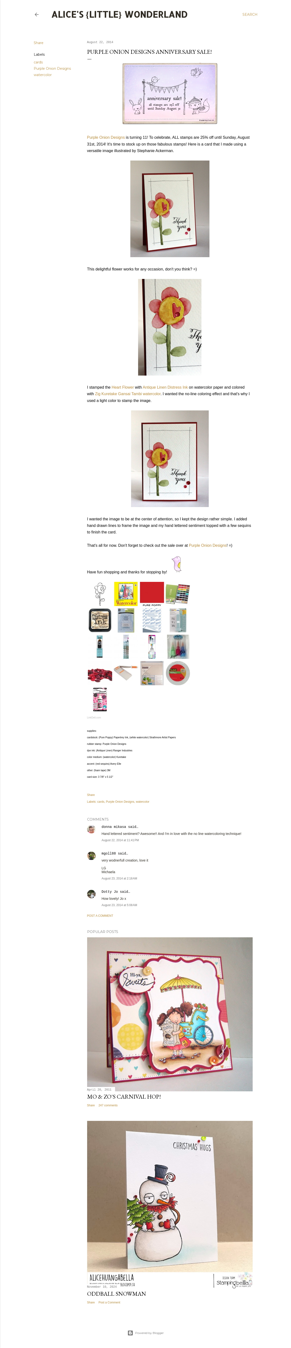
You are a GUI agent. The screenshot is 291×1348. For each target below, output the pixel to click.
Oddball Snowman (116, 1293)
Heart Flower (123, 387)
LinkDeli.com (94, 717)
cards (38, 62)
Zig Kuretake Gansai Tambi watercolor (127, 394)
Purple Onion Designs (52, 68)
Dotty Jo (110, 892)
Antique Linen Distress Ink (165, 387)
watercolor (43, 75)
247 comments (108, 1105)
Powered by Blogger (145, 1333)
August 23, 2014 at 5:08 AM (119, 905)
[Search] (250, 14)
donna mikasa (114, 827)
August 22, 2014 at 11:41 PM (120, 840)
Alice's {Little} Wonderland (119, 14)
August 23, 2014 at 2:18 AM (119, 878)
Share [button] (38, 43)
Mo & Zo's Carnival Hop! (124, 1096)
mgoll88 (109, 853)
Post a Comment (100, 915)
